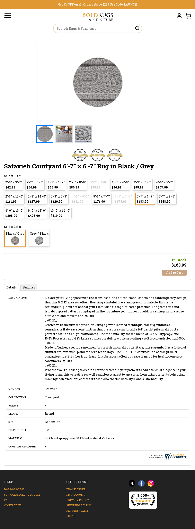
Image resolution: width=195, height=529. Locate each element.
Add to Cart (174, 273)
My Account (75, 494)
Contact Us (12, 505)
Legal (70, 516)
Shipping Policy (78, 505)
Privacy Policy (77, 500)
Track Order (76, 489)
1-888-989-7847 (14, 489)
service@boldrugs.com (22, 494)
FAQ (6, 500)
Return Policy (77, 510)
